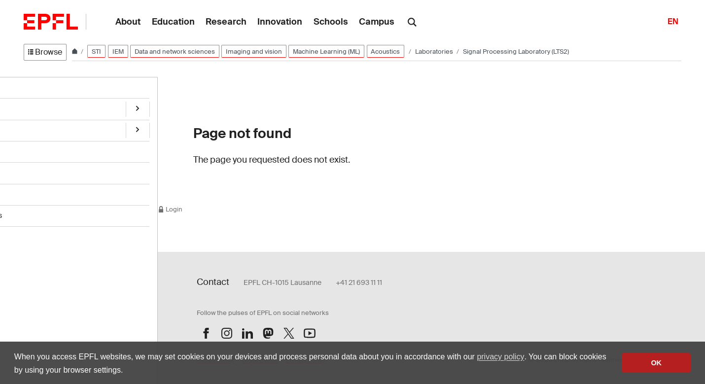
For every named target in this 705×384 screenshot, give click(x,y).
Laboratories (435, 51)
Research (39, 107)
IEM (118, 51)
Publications (43, 148)
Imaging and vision (254, 51)
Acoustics (385, 51)
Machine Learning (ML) (326, 51)
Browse (45, 52)
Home (33, 86)
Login (170, 209)
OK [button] (656, 363)
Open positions (47, 189)
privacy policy (500, 356)
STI (96, 51)
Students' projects (52, 209)
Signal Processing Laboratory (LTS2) (516, 51)
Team (32, 127)
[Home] (75, 51)
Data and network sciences (175, 51)
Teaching (38, 168)
